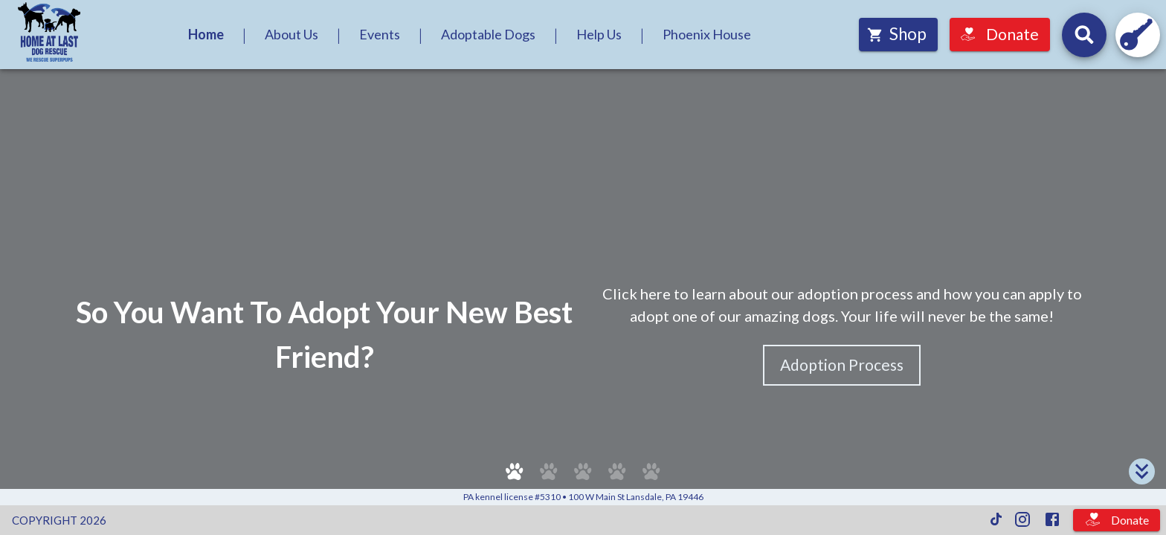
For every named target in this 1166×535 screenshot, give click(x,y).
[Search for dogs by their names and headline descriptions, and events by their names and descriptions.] (1084, 35)
